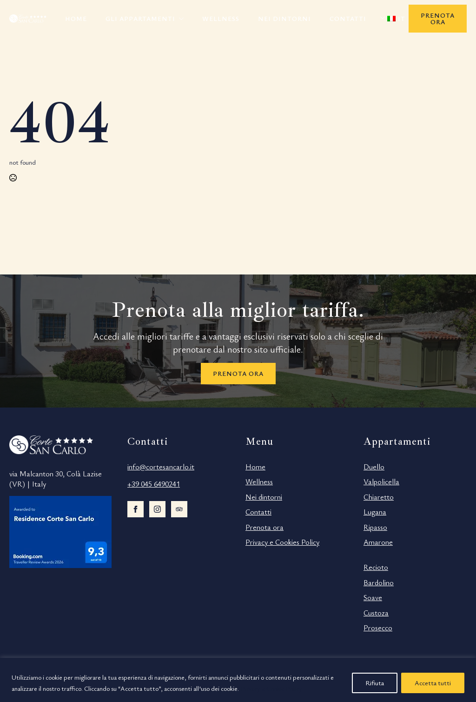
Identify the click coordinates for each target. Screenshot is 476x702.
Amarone (378, 542)
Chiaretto (379, 497)
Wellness (220, 18)
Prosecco (378, 627)
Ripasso (375, 527)
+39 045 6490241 (153, 484)
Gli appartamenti (140, 18)
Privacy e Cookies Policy (282, 542)
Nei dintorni (284, 18)
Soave (373, 597)
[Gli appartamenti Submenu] (184, 18)
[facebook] (135, 509)
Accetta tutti (433, 682)
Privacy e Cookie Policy (271, 688)
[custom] (179, 509)
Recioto (376, 567)
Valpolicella (381, 481)
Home (76, 18)
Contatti (348, 18)
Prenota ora (264, 527)
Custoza (376, 613)
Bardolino (379, 582)
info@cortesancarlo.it (160, 466)
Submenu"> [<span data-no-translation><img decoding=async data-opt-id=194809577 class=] (385, 17)
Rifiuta (374, 682)
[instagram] (157, 509)
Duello (374, 466)
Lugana (375, 512)
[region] (238, 680)
